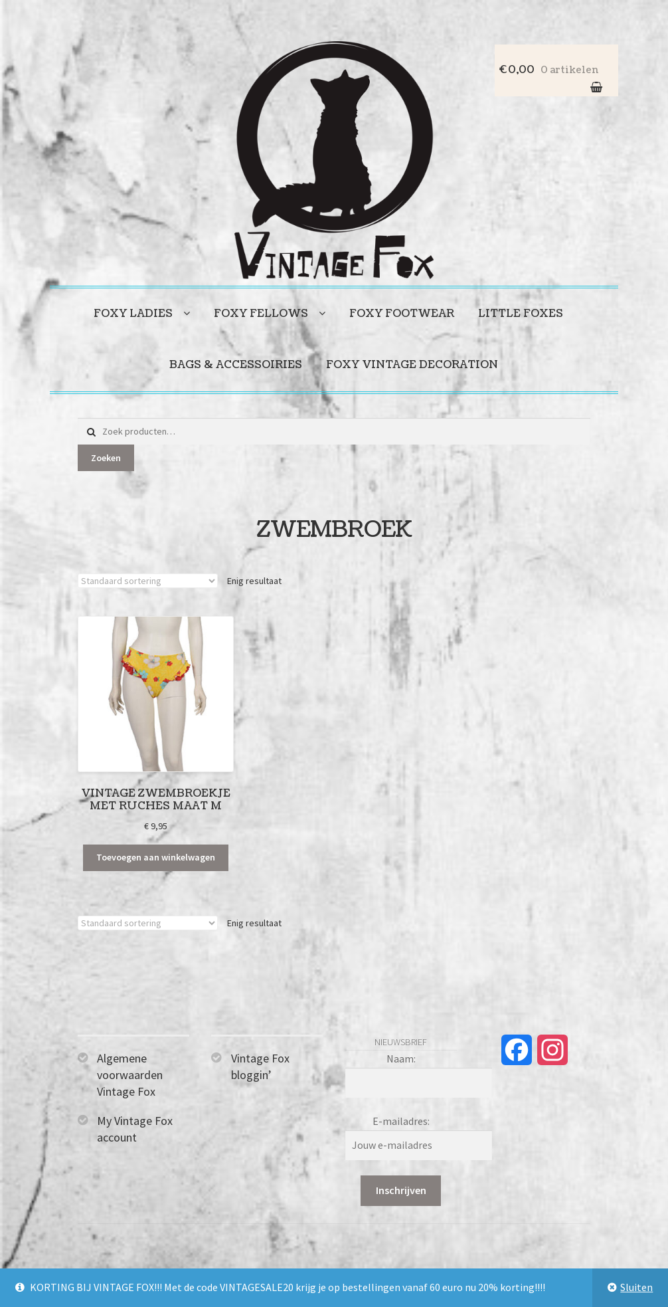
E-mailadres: (401, 1121)
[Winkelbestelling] (148, 580)
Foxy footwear (401, 313)
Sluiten (636, 1287)
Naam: (401, 1058)
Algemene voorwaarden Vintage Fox (130, 1075)
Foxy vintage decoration (412, 364)
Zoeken (106, 458)
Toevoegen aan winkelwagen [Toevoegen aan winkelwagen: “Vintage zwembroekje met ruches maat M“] (155, 857)
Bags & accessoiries (235, 364)
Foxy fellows (261, 313)
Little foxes (520, 313)
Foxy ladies (133, 313)
